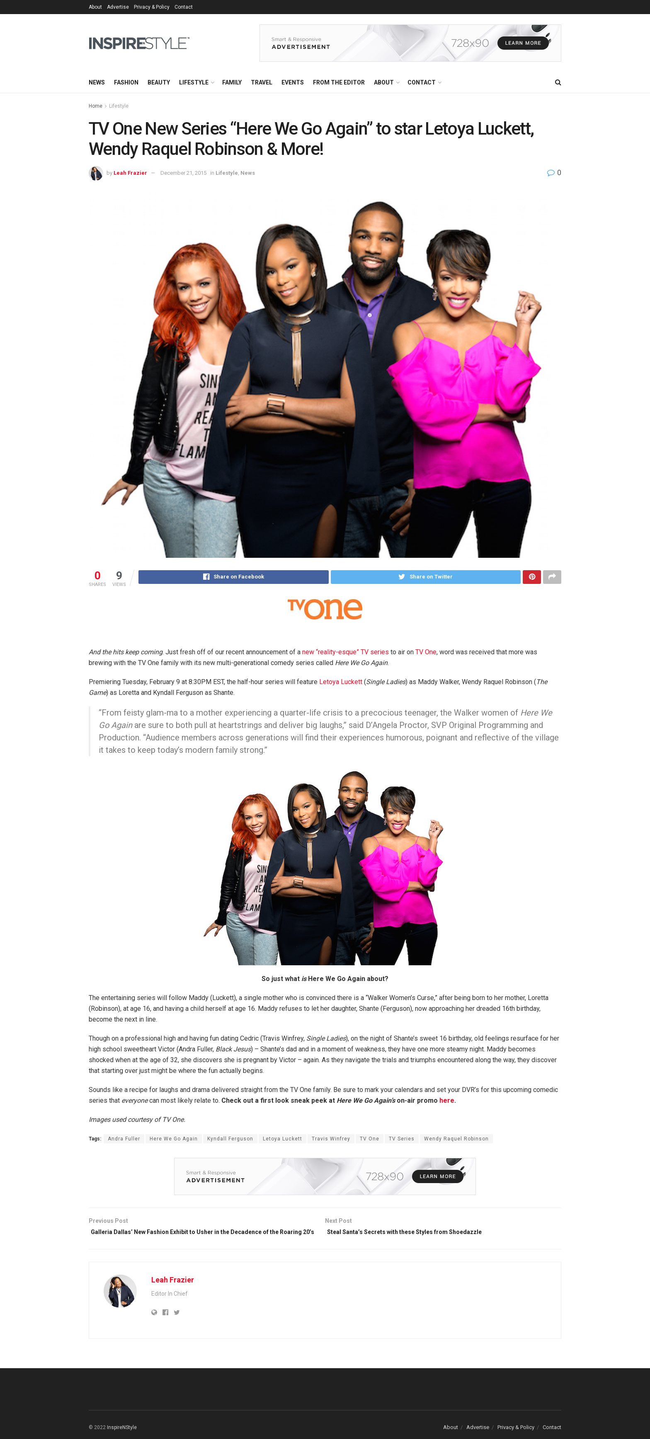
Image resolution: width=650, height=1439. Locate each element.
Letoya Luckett (340, 683)
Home (95, 106)
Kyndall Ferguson (230, 1140)
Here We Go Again (174, 1140)
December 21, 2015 (183, 173)
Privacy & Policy (152, 7)
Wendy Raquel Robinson (456, 1140)
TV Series (402, 1140)
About (95, 7)
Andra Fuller (124, 1140)
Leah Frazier (130, 173)
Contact (184, 7)
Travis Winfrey (331, 1140)
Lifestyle (194, 82)
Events (292, 82)
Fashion (126, 82)
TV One (426, 653)
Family (232, 82)
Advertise (118, 7)
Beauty (159, 82)
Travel (261, 82)
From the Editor (339, 82)
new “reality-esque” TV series (345, 653)
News (97, 82)
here (446, 1102)
